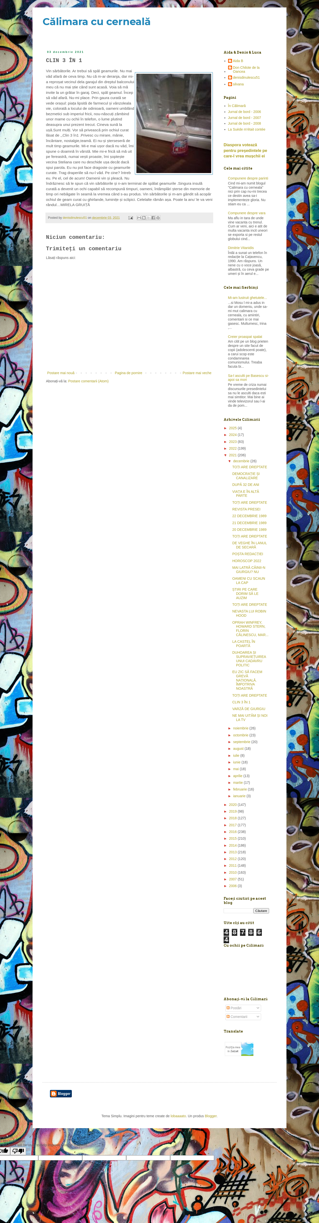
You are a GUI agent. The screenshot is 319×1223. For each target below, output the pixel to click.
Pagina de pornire (128, 373)
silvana (238, 84)
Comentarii (237, 1017)
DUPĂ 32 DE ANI (245, 485)
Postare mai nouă (61, 373)
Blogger (210, 1116)
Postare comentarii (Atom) (88, 381)
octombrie (241, 735)
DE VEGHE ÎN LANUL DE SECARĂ (249, 545)
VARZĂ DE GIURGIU (248, 709)
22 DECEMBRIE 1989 (249, 516)
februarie (240, 789)
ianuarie (239, 796)
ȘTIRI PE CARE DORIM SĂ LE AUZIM (245, 593)
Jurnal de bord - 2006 (244, 112)
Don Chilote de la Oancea (246, 70)
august (238, 749)
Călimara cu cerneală (96, 21)
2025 (233, 428)
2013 (233, 852)
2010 (233, 872)
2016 (233, 832)
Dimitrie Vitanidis (241, 248)
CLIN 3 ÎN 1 (241, 702)
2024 (233, 435)
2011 (233, 865)
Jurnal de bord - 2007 (244, 118)
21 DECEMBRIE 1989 (249, 523)
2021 (233, 455)
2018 (233, 818)
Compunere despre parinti (248, 178)
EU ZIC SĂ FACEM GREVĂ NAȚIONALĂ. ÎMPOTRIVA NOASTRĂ (247, 680)
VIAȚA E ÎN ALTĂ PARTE (245, 494)
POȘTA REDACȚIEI (247, 554)
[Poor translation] (18, 1151)
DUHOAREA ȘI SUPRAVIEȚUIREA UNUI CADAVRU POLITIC (249, 658)
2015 (233, 838)
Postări (234, 1008)
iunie (237, 762)
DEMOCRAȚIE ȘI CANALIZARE (246, 476)
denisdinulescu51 (246, 77)
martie (238, 783)
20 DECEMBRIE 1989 (249, 530)
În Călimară (237, 106)
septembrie (242, 742)
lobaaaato (178, 1116)
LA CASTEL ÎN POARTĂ (243, 644)
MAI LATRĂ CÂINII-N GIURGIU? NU (248, 570)
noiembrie (241, 728)
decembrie (241, 461)
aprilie (238, 776)
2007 (233, 879)
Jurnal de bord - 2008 (244, 123)
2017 (233, 825)
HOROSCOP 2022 (246, 561)
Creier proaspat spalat (245, 337)
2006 (233, 886)
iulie (236, 755)
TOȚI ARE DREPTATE (249, 467)
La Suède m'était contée (247, 129)
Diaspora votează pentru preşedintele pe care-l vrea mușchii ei (245, 150)
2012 (233, 859)
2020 (233, 805)
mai (236, 769)
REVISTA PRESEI (246, 509)
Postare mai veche (197, 373)
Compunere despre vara (247, 213)
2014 (233, 845)
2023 (233, 442)
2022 (233, 448)
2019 (233, 811)
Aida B (238, 61)
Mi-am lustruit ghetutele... (247, 298)
